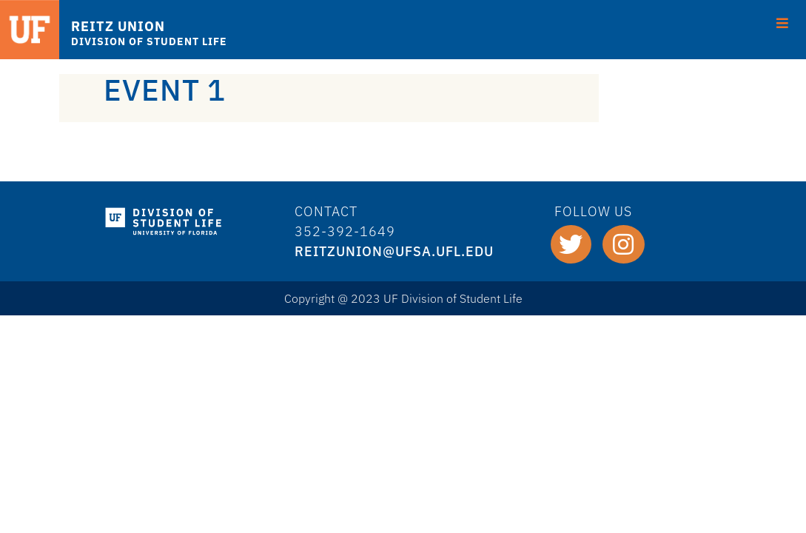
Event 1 (165, 89)
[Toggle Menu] (782, 21)
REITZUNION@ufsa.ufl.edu (394, 251)
